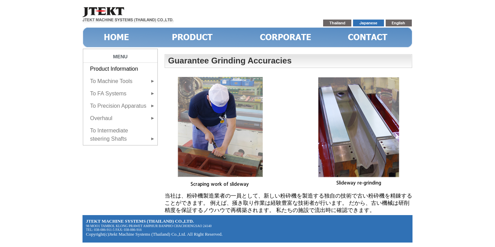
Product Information (114, 69)
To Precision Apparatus (118, 106)
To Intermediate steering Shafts (109, 135)
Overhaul (101, 118)
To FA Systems (108, 93)
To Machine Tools (111, 81)
